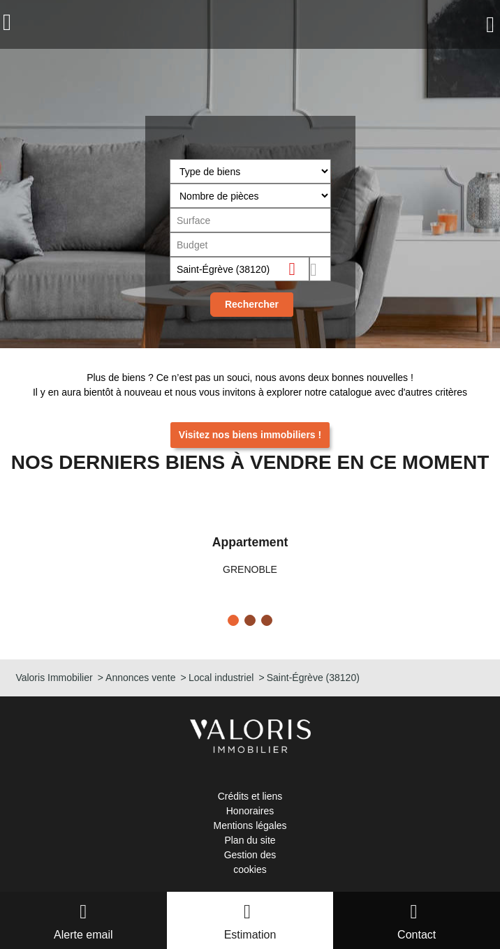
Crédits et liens (250, 796)
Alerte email (83, 935)
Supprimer (298, 268)
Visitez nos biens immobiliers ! (250, 434)
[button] (233, 620)
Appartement (250, 542)
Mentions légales (249, 825)
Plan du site (249, 840)
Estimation (250, 935)
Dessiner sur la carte (319, 269)
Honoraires (250, 810)
